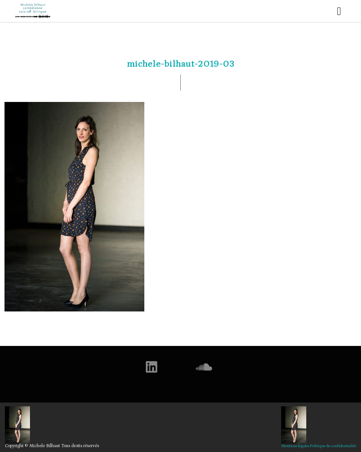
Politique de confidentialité (333, 446)
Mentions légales (295, 446)
